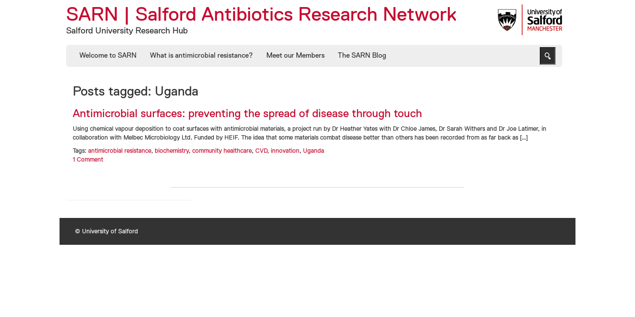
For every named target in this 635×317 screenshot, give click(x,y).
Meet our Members (295, 55)
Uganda (313, 151)
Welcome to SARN (108, 55)
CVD (261, 151)
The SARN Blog (362, 55)
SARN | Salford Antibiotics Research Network (261, 15)
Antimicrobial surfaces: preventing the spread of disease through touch (247, 114)
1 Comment (88, 160)
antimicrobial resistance (119, 151)
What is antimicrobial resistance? (201, 55)
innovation (285, 151)
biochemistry (172, 151)
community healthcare (222, 151)
